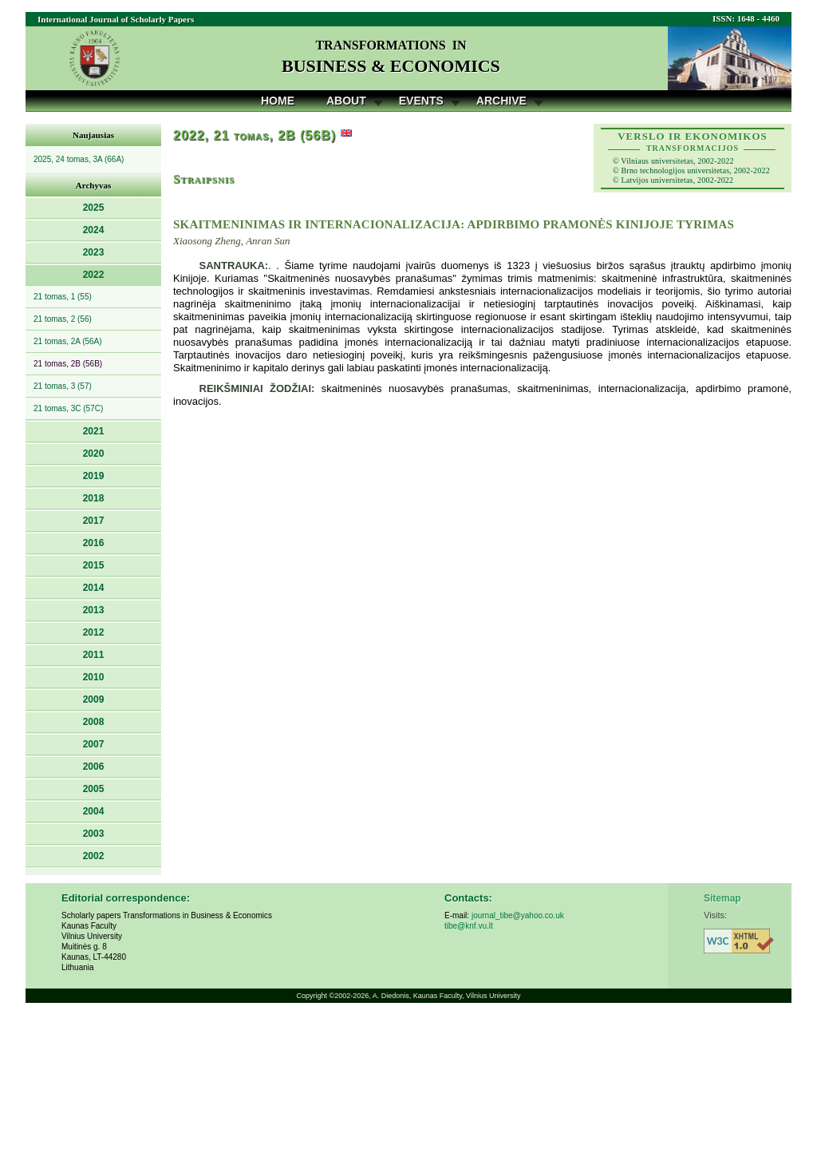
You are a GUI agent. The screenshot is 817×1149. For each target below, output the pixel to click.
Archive (501, 100)
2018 (94, 498)
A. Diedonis (391, 996)
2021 (94, 431)
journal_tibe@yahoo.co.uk (518, 915)
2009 (94, 699)
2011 (94, 654)
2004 (94, 811)
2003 (94, 833)
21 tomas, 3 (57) (63, 386)
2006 (94, 766)
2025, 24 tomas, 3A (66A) (79, 159)
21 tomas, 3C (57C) (68, 408)
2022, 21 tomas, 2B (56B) (254, 135)
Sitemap (722, 898)
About (346, 100)
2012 (94, 632)
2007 (94, 744)
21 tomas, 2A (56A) (68, 341)
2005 (94, 788)
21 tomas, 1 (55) (63, 296)
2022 (94, 274)
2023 (94, 252)
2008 (94, 721)
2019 (94, 475)
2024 (94, 230)
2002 (94, 856)
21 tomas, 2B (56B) (68, 363)
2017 (94, 520)
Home (277, 100)
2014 (94, 587)
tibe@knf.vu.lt (468, 925)
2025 (94, 207)
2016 (94, 543)
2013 (94, 610)
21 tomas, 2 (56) (63, 319)
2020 (94, 453)
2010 (94, 677)
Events (421, 100)
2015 (94, 565)
